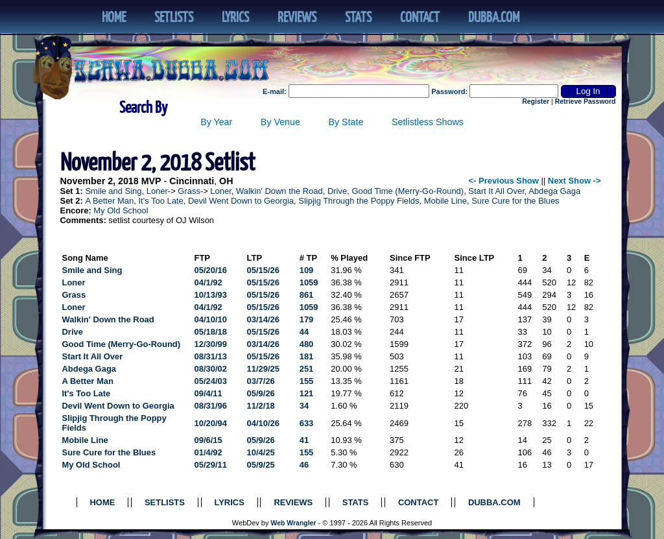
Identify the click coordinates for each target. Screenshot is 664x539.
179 (307, 319)
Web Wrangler (293, 523)
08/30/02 (211, 369)
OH (226, 181)
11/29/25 (263, 369)
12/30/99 (211, 344)
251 (307, 369)
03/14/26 (263, 319)
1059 (309, 282)
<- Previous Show (504, 181)
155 (307, 381)
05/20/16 (211, 270)
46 (304, 465)
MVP (151, 181)
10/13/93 (211, 295)
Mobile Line (445, 201)
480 (307, 344)
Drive (337, 191)
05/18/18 (211, 332)
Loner (157, 191)
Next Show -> (574, 181)
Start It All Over (496, 191)
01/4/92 (208, 452)
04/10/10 (211, 319)
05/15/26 (263, 270)
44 (304, 332)
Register (535, 101)
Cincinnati (191, 181)
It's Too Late (160, 201)
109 (307, 270)
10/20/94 (211, 423)
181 (307, 356)
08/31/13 (211, 356)
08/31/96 (211, 406)
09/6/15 (208, 440)
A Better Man (109, 201)
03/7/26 (261, 381)
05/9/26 (261, 393)
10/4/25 (261, 452)
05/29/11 (211, 465)
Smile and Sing (113, 191)
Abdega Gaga (554, 191)
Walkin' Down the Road (279, 191)
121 (307, 393)
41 (304, 440)
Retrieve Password (585, 101)
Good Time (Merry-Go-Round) (407, 191)
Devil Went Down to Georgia (241, 201)
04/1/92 (208, 282)
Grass (189, 191)
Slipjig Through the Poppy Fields (358, 201)
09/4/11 (208, 393)
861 (307, 295)
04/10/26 (263, 423)
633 (307, 423)
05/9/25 (261, 465)
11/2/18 (261, 406)
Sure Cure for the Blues (515, 201)
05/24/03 (211, 381)
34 (304, 406)
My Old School (120, 210)
